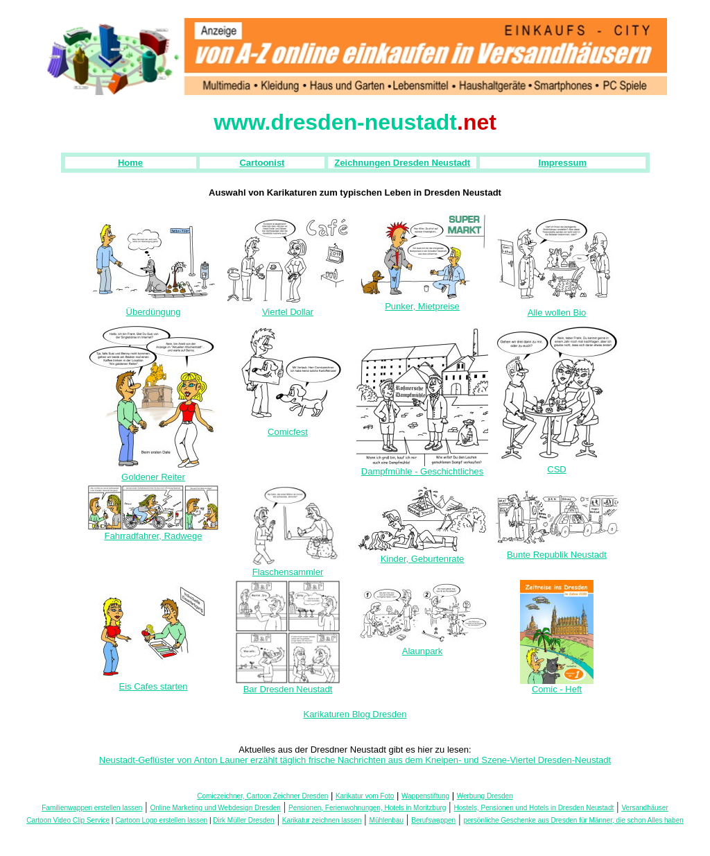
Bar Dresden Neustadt (287, 685)
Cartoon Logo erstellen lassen (161, 820)
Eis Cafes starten (153, 682)
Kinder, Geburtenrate (422, 554)
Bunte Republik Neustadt (557, 550)
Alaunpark (422, 646)
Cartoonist (261, 162)
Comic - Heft (557, 685)
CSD (557, 465)
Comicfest (288, 427)
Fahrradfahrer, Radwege (153, 531)
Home (130, 162)
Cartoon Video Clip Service (68, 820)
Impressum (563, 162)
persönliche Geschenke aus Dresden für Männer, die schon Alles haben (573, 820)
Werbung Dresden (485, 796)
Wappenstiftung (425, 796)
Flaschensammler (287, 567)
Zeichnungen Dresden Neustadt (402, 162)
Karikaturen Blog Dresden (355, 714)
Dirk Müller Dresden (243, 820)
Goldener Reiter (153, 472)
